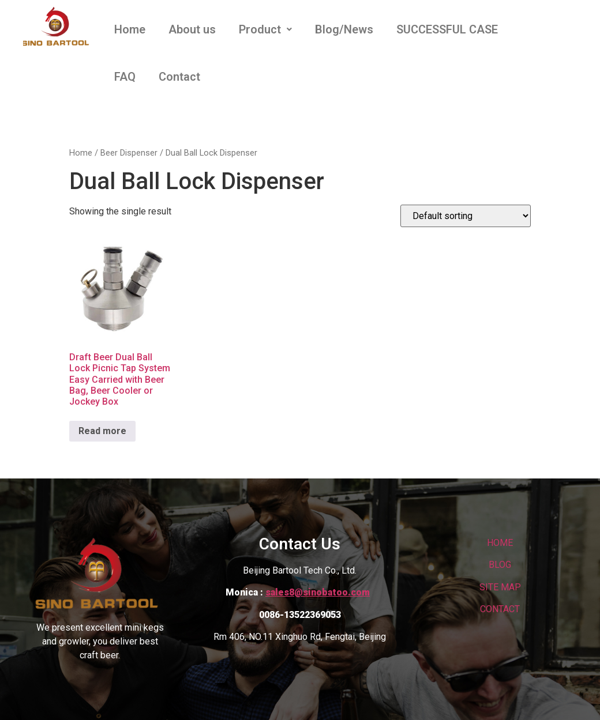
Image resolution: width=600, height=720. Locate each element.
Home (129, 29)
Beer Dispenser (129, 153)
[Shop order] (465, 216)
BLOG (500, 564)
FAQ (125, 77)
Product (265, 29)
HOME (500, 542)
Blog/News (344, 29)
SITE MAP (500, 587)
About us (192, 29)
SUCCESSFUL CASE (447, 29)
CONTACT (500, 609)
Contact (179, 77)
